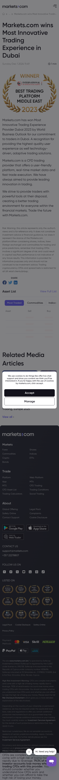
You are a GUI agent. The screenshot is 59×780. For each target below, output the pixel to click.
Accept (29, 393)
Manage (29, 401)
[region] (29, 390)
